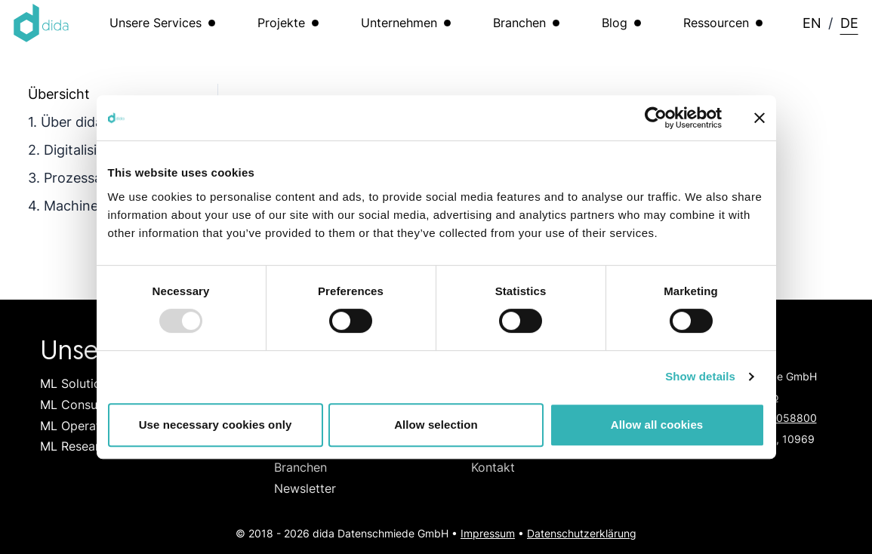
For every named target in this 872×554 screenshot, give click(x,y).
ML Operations (82, 425)
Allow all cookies (657, 424)
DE (849, 22)
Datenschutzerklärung (581, 534)
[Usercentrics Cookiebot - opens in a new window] (656, 117)
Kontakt (493, 467)
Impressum (488, 534)
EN (812, 22)
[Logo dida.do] (41, 23)
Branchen (300, 467)
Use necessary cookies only (215, 424)
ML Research (76, 446)
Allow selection (436, 424)
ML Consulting (81, 404)
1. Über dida (65, 121)
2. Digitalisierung (81, 149)
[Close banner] (759, 117)
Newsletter (305, 488)
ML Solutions (77, 383)
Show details (700, 376)
